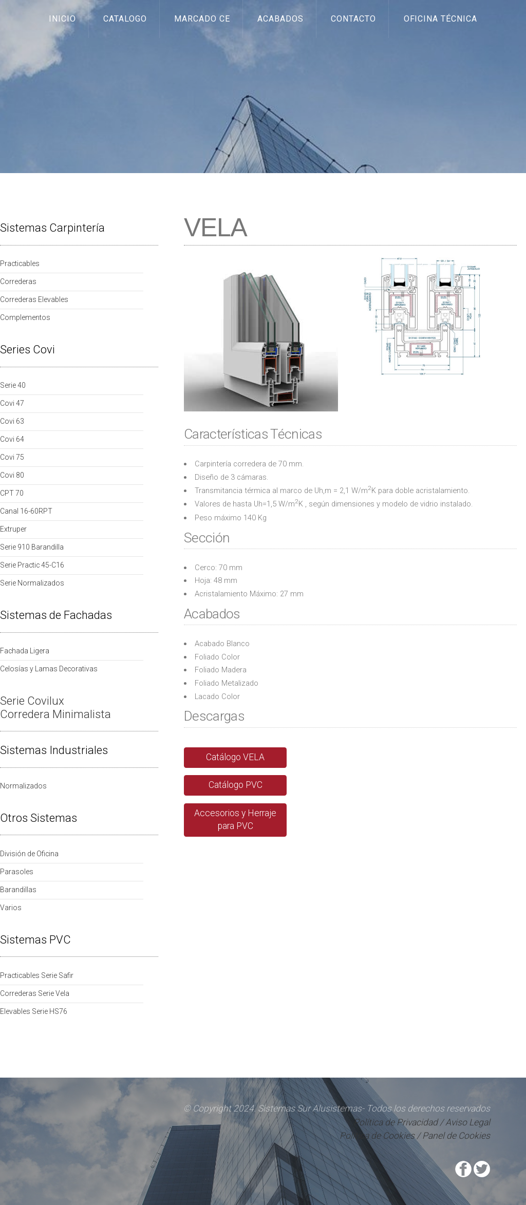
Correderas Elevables (34, 299)
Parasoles (16, 872)
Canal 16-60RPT (26, 511)
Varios (11, 907)
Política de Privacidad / (399, 1122)
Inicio (62, 19)
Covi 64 (12, 439)
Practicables (20, 263)
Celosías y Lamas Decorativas (49, 669)
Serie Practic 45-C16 (32, 565)
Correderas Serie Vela (34, 993)
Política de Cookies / (380, 1136)
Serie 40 (13, 385)
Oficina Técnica (441, 19)
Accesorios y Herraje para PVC (235, 820)
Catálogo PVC (235, 785)
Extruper (13, 529)
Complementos (25, 317)
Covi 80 (12, 475)
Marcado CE (202, 19)
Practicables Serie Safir (36, 975)
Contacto (353, 19)
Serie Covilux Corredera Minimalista (55, 707)
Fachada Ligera (24, 651)
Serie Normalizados (32, 583)
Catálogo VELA (235, 757)
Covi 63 (12, 421)
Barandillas (18, 890)
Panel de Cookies (456, 1136)
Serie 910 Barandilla (32, 547)
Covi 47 (12, 403)
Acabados (280, 19)
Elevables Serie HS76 (33, 1011)
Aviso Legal (467, 1122)
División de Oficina (29, 854)
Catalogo (125, 19)
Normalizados (23, 786)
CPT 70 (12, 493)
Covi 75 (12, 457)
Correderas (18, 281)
